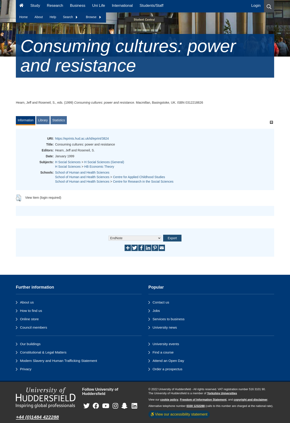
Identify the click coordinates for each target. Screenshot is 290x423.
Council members (33, 327)
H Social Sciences (68, 162)
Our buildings (30, 344)
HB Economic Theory (99, 166)
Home (23, 17)
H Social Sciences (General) (104, 162)
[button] (269, 6)
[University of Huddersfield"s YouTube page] (105, 405)
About (38, 17)
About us (27, 302)
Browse (94, 17)
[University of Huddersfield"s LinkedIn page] (134, 405)
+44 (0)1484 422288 (37, 417)
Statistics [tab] (58, 120)
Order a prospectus (167, 369)
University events (165, 344)
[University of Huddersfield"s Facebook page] (96, 405)
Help (53, 17)
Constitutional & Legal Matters (43, 352)
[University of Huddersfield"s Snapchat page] (125, 405)
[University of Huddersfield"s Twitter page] (86, 405)
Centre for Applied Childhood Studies (139, 177)
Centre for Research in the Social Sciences (143, 181)
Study (35, 5)
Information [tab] (26, 120)
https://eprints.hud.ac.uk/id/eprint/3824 (82, 138)
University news (164, 327)
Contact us (160, 302)
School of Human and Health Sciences (82, 172)
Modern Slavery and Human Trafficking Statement (58, 361)
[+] (271, 122)
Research (55, 5)
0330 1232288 (195, 406)
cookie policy (169, 399)
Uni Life (98, 5)
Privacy (25, 369)
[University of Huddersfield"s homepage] (45, 397)
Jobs (156, 311)
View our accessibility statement (179, 414)
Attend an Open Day (168, 361)
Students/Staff (151, 5)
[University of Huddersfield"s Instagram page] (115, 405)
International (122, 5)
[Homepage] (21, 6)
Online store (29, 319)
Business (77, 5)
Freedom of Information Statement (203, 399)
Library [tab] (43, 120)
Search (70, 17)
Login (256, 5)
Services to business (168, 319)
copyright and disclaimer (250, 399)
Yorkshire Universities (222, 393)
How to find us (31, 311)
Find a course (163, 352)
